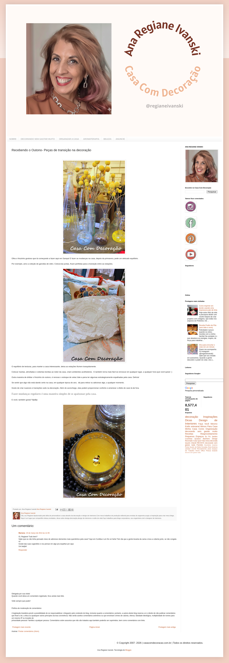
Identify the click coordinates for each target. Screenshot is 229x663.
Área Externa (212, 447)
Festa (187, 447)
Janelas (187, 449)
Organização (211, 429)
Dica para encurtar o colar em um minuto (207, 346)
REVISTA (200, 443)
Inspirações (210, 416)
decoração (191, 416)
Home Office (200, 451)
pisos (209, 449)
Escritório (207, 445)
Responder (23, 550)
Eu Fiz (208, 437)
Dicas (188, 420)
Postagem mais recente (21, 627)
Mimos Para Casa (208, 426)
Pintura (208, 451)
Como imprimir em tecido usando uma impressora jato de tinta (208, 308)
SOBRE (12, 139)
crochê (193, 449)
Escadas (204, 447)
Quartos (198, 439)
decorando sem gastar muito (201, 431)
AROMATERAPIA (91, 139)
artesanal (195, 426)
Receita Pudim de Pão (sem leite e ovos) (207, 326)
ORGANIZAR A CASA (69, 139)
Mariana (22, 533)
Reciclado (189, 441)
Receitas (189, 434)
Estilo (187, 426)
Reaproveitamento (208, 434)
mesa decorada (211, 441)
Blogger (128, 650)
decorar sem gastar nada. (193, 452)
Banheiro (206, 439)
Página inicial (94, 627)
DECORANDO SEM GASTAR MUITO (38, 139)
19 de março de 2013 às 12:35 (38, 533)
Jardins (214, 437)
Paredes (200, 445)
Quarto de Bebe (195, 447)
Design (214, 439)
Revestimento (202, 449)
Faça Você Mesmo (207, 424)
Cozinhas (188, 439)
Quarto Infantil (190, 443)
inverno (214, 445)
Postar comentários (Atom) (28, 631)
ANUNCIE (120, 139)
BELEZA (107, 139)
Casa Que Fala (199, 441)
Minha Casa (191, 429)
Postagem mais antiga (167, 627)
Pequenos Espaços (194, 436)
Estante (214, 451)
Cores (201, 429)
